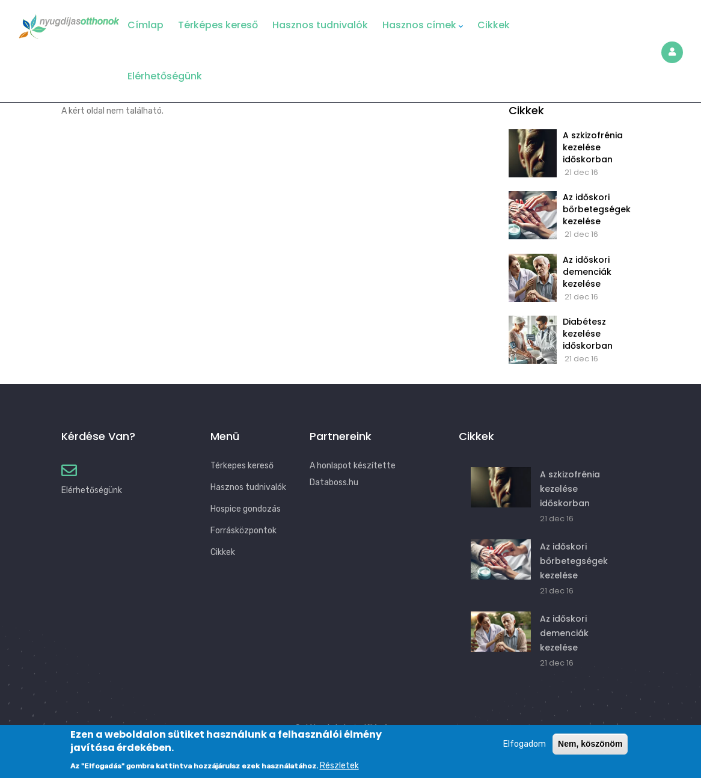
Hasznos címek (422, 25)
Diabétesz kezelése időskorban (588, 334)
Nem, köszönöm (590, 750)
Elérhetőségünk (164, 76)
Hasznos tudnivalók (320, 25)
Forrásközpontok (243, 530)
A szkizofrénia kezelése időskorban (593, 147)
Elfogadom (524, 750)
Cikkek (493, 25)
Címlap (145, 25)
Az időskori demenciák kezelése (587, 272)
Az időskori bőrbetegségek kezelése (597, 209)
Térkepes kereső (242, 466)
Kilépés (378, 728)
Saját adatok (321, 728)
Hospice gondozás (245, 509)
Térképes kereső (218, 25)
